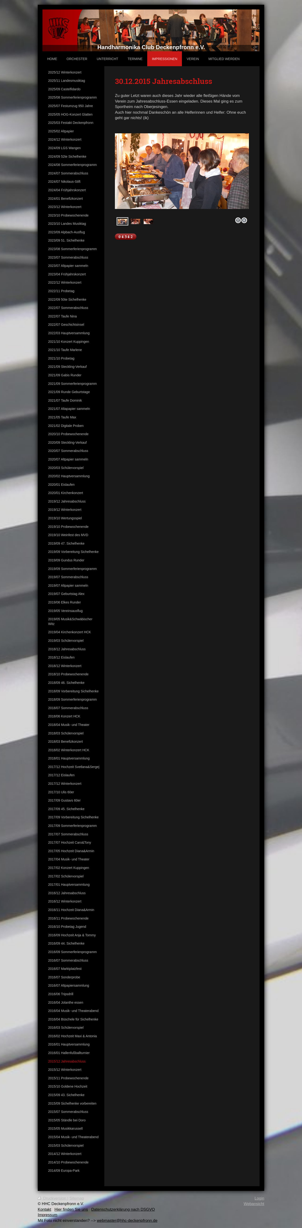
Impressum (47, 1215)
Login (259, 1198)
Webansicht (254, 1204)
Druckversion (52, 1198)
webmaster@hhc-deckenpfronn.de (127, 1220)
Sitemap (76, 1198)
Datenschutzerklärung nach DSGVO (123, 1209)
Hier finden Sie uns (71, 1209)
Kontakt (44, 1209)
